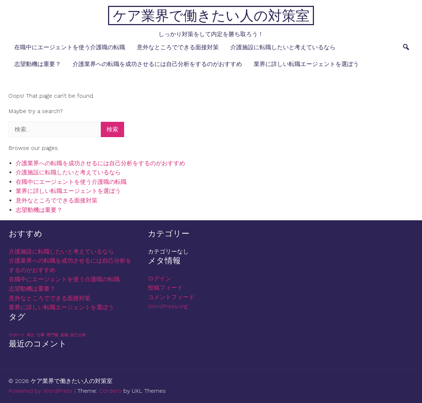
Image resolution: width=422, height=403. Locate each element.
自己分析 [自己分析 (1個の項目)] (78, 335)
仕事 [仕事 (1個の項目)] (41, 335)
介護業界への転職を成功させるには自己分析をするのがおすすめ (157, 64)
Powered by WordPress (40, 390)
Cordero (110, 390)
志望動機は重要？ (37, 64)
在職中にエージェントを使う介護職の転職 (69, 47)
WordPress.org (167, 306)
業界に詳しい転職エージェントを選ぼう (306, 64)
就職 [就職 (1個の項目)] (64, 335)
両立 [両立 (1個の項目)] (31, 335)
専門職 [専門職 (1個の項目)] (52, 335)
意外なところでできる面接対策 (178, 47)
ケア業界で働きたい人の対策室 (211, 15)
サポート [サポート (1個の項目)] (17, 335)
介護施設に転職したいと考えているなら (282, 47)
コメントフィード (171, 297)
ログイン (159, 278)
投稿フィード (165, 287)
